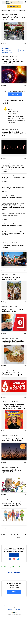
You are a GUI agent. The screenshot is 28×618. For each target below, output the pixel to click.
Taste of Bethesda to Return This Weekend (13, 18)
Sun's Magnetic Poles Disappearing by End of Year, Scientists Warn (12, 61)
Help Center (17, 609)
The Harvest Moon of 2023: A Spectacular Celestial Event (12, 439)
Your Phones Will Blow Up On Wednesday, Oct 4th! (12, 310)
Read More (4, 171)
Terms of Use (10, 614)
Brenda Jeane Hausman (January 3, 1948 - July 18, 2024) (13, 178)
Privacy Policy (17, 614)
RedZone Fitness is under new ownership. (12, 197)
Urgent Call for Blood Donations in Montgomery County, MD (13, 374)
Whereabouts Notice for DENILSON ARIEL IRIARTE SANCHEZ (13, 168)
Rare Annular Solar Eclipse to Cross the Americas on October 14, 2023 (14, 134)
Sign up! (14, 555)
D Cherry (3, 43)
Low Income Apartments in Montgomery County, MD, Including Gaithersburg (11, 503)
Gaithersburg (4, 14)
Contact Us (10, 609)
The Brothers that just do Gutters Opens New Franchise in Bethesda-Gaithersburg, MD (13, 206)
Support (22, 50)
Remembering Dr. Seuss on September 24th (11, 471)
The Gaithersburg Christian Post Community (12, 163)
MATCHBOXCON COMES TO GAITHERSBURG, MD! (9, 216)
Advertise (15, 94)
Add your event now (14, 572)
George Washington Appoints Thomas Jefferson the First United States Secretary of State (13, 406)
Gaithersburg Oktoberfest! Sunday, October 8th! (11, 278)
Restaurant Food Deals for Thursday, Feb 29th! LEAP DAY (12, 234)
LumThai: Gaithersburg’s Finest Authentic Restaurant (13, 342)
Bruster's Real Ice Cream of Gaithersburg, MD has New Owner (13, 188)
